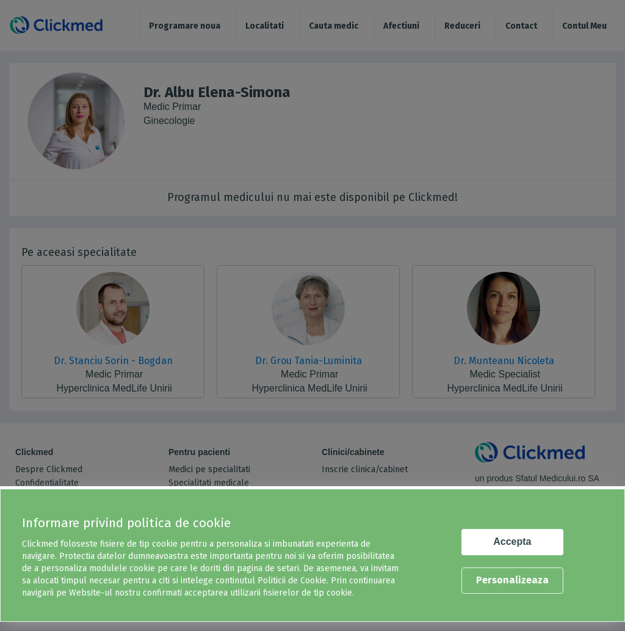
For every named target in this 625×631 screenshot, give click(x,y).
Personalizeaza (512, 580)
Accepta (512, 541)
